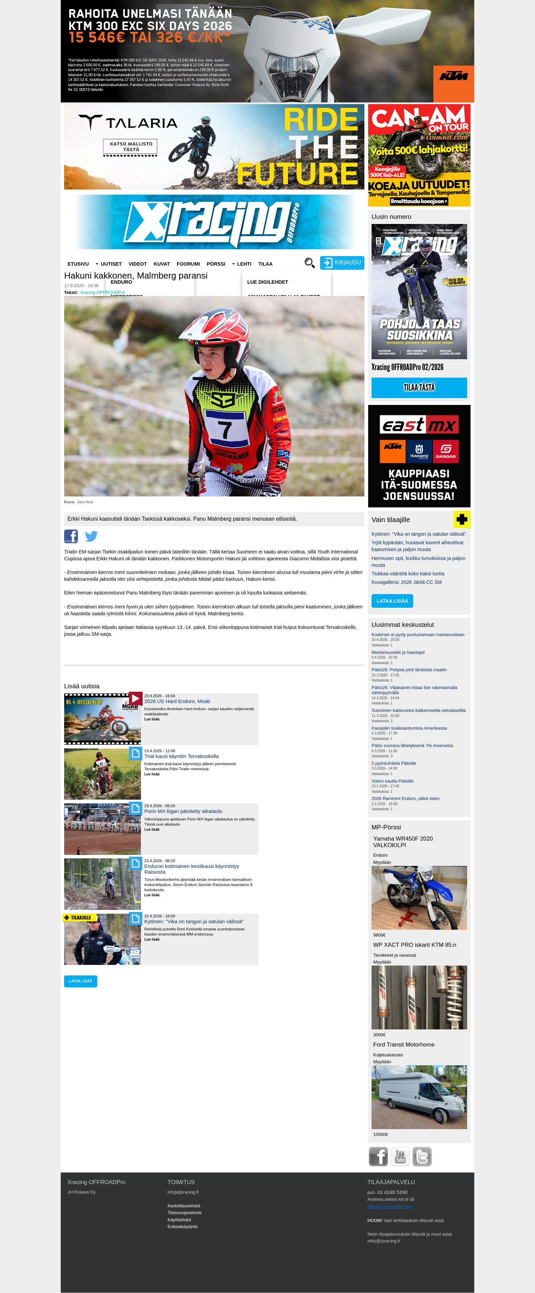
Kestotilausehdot (184, 1205)
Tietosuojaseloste (185, 1212)
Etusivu (78, 264)
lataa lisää (80, 981)
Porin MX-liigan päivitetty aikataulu (183, 811)
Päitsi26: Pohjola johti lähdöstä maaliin (409, 669)
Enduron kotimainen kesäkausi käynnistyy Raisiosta (191, 868)
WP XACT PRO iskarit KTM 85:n (414, 945)
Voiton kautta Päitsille (393, 781)
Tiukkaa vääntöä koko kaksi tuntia (408, 573)
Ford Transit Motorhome (404, 1044)
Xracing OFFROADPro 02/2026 (408, 367)
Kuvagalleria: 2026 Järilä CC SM (407, 582)
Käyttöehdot (179, 1219)
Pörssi (216, 264)
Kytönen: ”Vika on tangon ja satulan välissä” (194, 921)
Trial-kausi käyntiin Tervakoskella (181, 756)
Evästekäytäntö (183, 1226)
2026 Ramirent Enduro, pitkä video (405, 798)
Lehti (244, 264)
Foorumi (188, 264)
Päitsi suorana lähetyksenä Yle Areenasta (412, 745)
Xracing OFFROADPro (102, 292)
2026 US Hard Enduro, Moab (177, 701)
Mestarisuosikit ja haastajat (398, 652)
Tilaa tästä (419, 387)
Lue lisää (154, 719)
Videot (138, 264)
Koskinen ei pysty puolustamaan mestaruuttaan (418, 634)
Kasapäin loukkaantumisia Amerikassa (409, 728)
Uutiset (111, 264)
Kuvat (162, 264)
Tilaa (265, 264)
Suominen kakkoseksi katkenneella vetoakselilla (419, 710)
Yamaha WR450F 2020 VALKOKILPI (403, 841)
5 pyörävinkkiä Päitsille (394, 763)
